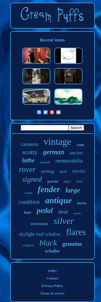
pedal (45, 210)
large (72, 190)
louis (27, 212)
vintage (57, 141)
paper (67, 181)
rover (27, 169)
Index (52, 271)
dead (63, 212)
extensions (39, 224)
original (28, 245)
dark (63, 171)
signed (32, 179)
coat (80, 144)
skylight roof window (40, 234)
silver (64, 221)
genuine (72, 243)
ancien (76, 153)
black (48, 242)
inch (79, 181)
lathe (28, 160)
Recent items (52, 40)
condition (29, 202)
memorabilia (69, 161)
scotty (29, 152)
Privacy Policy (52, 286)
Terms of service (52, 293)
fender (49, 189)
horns (81, 203)
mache (77, 213)
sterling (47, 171)
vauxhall (45, 162)
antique (58, 200)
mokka (28, 192)
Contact (52, 278)
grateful (52, 181)
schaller (52, 251)
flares (76, 232)
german (53, 152)
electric (79, 171)
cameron (29, 144)
